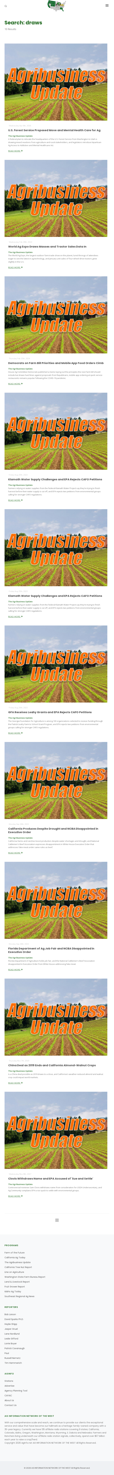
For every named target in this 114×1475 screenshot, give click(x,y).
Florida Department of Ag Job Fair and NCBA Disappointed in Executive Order (51, 950)
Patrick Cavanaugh (15, 1348)
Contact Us (11, 1405)
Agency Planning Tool (16, 1390)
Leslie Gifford (11, 1338)
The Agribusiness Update (18, 1262)
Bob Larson (10, 1314)
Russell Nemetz (12, 1358)
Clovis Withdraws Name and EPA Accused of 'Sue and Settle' (50, 1178)
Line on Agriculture (14, 1272)
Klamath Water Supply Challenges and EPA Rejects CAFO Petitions (55, 479)
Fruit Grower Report (15, 1286)
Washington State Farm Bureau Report (25, 1276)
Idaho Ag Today (13, 1291)
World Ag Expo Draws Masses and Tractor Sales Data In (47, 246)
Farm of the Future (15, 1252)
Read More (15, 151)
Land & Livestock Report (17, 1281)
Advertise (9, 1385)
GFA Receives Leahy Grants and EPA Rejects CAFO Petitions (50, 712)
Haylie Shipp (11, 1324)
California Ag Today (15, 1257)
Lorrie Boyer (11, 1343)
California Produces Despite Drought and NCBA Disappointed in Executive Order (53, 830)
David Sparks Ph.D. (14, 1319)
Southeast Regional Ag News (19, 1296)
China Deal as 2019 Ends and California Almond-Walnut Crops (52, 1065)
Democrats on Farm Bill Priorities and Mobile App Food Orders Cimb (56, 363)
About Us (9, 1400)
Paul (7, 1353)
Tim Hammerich (13, 1362)
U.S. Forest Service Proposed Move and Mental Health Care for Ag (54, 130)
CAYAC (8, 1395)
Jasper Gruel (11, 1328)
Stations (9, 1380)
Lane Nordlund (12, 1333)
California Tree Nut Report (18, 1267)
